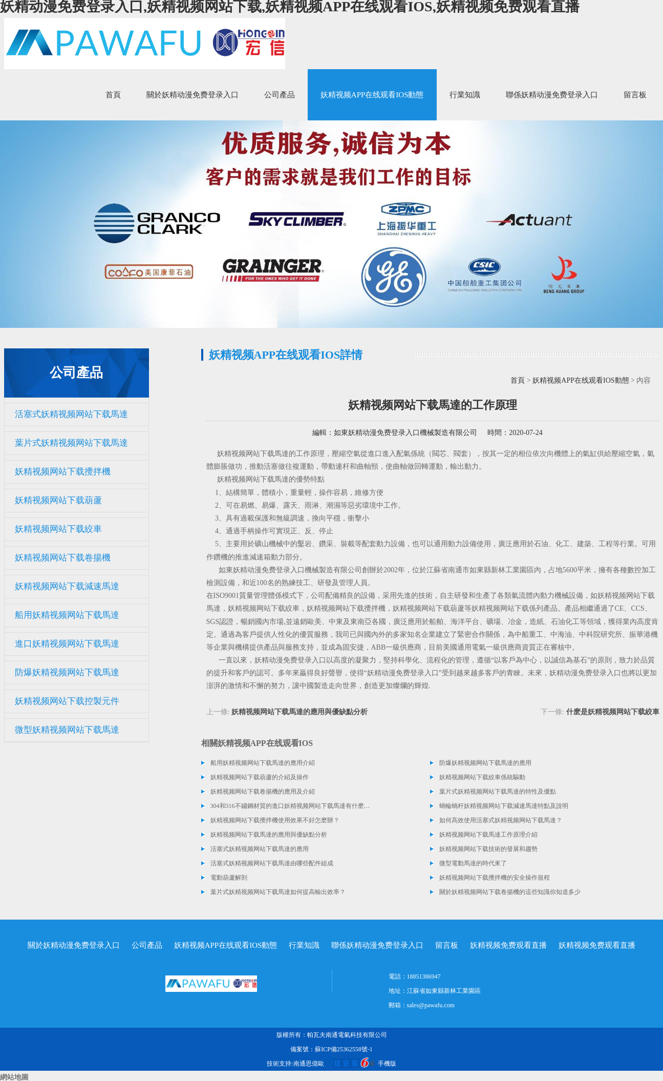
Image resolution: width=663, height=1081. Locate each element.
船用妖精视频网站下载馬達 (67, 615)
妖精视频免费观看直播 (508, 945)
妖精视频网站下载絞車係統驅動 (482, 777)
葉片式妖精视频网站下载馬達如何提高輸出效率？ (278, 892)
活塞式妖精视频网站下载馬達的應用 (259, 849)
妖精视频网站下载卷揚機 (63, 558)
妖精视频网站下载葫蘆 (58, 500)
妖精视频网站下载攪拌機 (63, 471)
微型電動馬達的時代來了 (473, 863)
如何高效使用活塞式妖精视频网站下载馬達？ (500, 820)
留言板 (635, 95)
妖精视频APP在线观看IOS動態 (372, 95)
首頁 (113, 95)
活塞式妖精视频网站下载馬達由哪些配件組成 (271, 863)
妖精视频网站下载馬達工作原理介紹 (488, 834)
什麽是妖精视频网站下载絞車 (612, 712)
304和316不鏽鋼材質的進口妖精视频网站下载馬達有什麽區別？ (290, 805)
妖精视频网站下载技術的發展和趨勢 (488, 849)
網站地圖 (14, 1077)
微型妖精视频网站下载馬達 (67, 730)
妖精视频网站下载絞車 (58, 529)
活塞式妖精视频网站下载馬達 (71, 414)
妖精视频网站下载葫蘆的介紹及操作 (259, 777)
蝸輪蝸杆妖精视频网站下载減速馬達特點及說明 (503, 805)
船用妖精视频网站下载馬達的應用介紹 (262, 762)
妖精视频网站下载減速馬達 (67, 586)
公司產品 (279, 95)
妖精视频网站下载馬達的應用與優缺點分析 (299, 712)
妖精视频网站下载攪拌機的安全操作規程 (494, 877)
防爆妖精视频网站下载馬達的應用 (485, 762)
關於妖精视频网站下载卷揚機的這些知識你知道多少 (510, 892)
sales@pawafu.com (431, 1005)
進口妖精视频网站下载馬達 (67, 644)
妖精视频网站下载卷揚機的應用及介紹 (262, 791)
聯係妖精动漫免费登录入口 (552, 95)
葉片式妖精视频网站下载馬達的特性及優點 (497, 791)
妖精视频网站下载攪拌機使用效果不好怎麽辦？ (274, 820)
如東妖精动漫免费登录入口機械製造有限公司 (405, 432)
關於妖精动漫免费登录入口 (192, 95)
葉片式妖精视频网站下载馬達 (71, 443)
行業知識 (465, 95)
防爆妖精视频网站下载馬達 (67, 672)
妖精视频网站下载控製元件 (67, 701)
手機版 (387, 1063)
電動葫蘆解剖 (228, 877)
